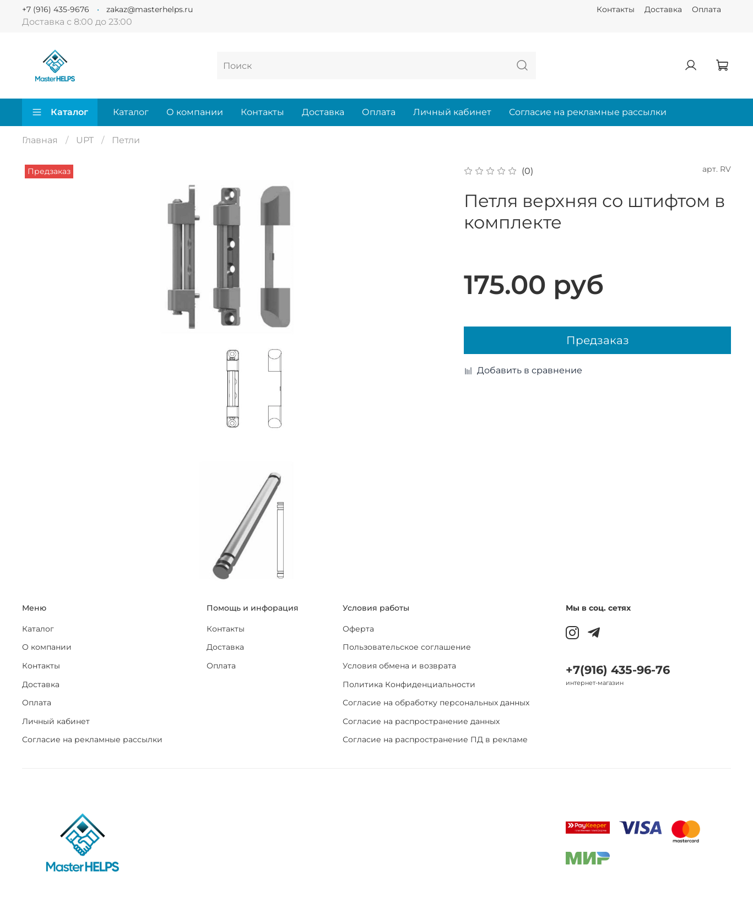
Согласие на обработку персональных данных (436, 703)
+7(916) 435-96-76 (618, 670)
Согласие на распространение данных (421, 721)
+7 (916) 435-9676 (55, 9)
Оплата (706, 9)
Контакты (616, 9)
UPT (85, 140)
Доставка (663, 9)
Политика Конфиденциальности (409, 684)
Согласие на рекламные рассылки (588, 112)
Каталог (59, 112)
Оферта (358, 629)
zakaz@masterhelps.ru (149, 9)
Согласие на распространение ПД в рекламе (435, 739)
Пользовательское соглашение (407, 647)
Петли (126, 140)
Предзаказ (597, 340)
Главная (40, 140)
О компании (194, 112)
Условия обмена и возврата (399, 666)
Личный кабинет (452, 112)
